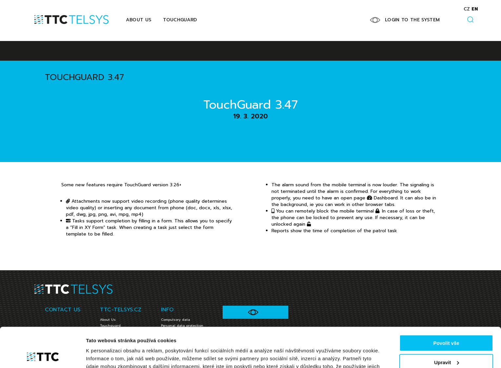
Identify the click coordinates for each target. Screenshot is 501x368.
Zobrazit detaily (104, 355)
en (474, 9)
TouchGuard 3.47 (84, 77)
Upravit (446, 325)
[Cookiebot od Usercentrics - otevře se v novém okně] (42, 355)
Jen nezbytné (446, 344)
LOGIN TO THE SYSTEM (412, 19)
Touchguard (180, 19)
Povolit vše (446, 306)
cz (467, 9)
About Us (138, 19)
